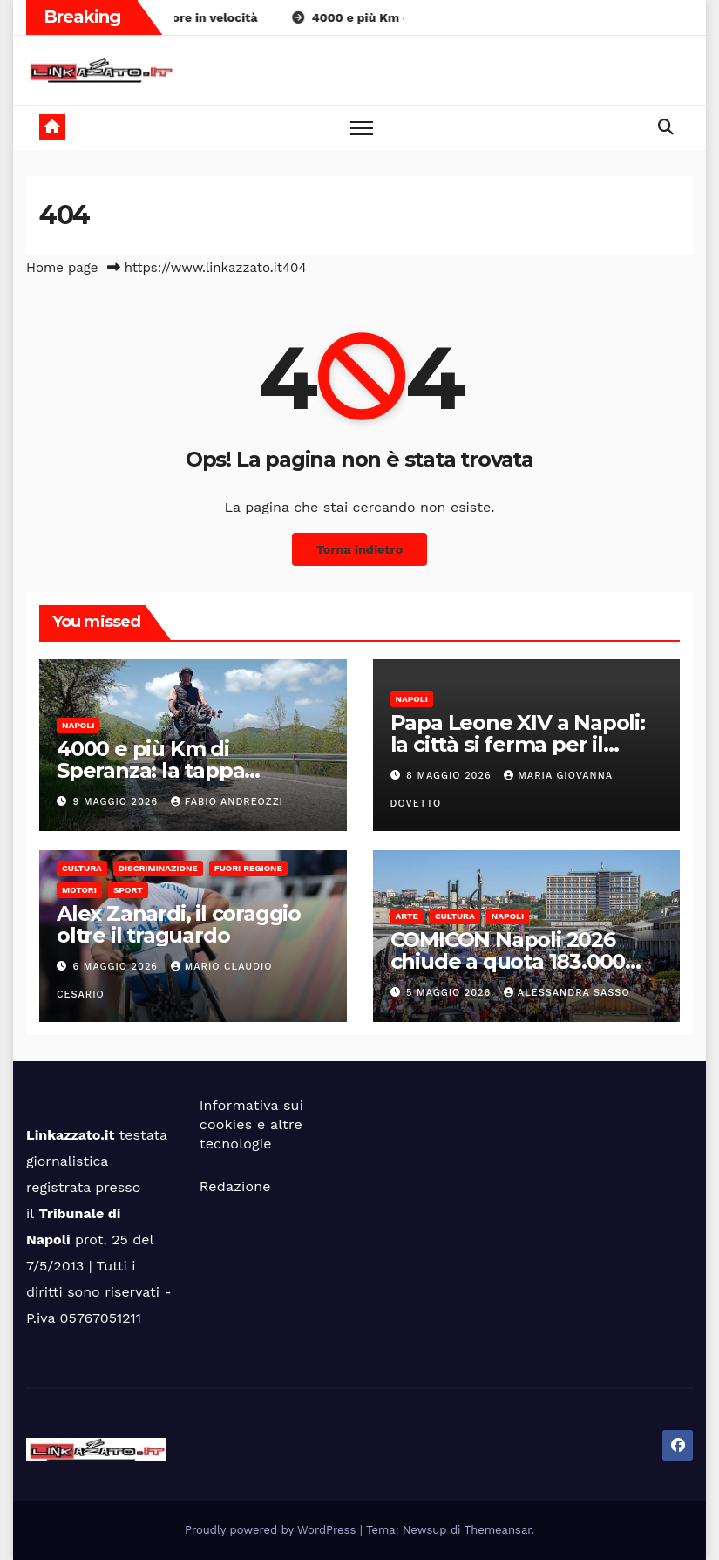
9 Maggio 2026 (117, 801)
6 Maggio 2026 (117, 966)
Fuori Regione (248, 868)
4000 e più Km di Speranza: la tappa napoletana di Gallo (156, 770)
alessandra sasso (567, 992)
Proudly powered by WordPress (272, 1529)
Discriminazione (158, 868)
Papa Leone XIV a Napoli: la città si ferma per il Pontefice (517, 744)
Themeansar (498, 1529)
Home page (62, 268)
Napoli (78, 725)
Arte (407, 916)
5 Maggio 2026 (450, 992)
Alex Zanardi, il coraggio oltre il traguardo (179, 924)
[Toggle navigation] (362, 127)
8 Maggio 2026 (450, 775)
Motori (79, 890)
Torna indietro (360, 549)
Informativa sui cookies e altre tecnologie (251, 1124)
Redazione (235, 1186)
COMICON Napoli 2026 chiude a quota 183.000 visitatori (508, 961)
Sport (128, 890)
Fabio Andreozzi (227, 801)
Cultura (82, 868)
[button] (666, 127)
